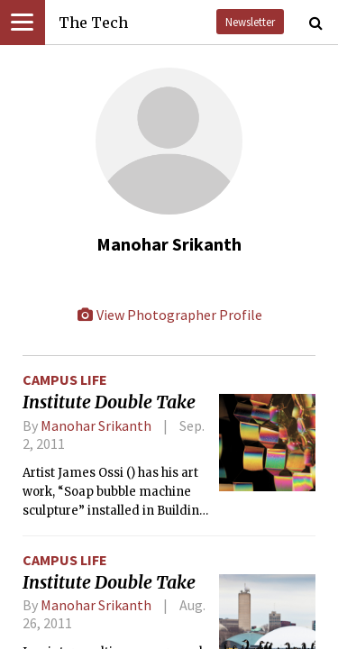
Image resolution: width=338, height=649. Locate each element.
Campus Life (65, 379)
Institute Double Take (109, 402)
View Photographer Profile (169, 315)
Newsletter (250, 21)
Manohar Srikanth (96, 425)
